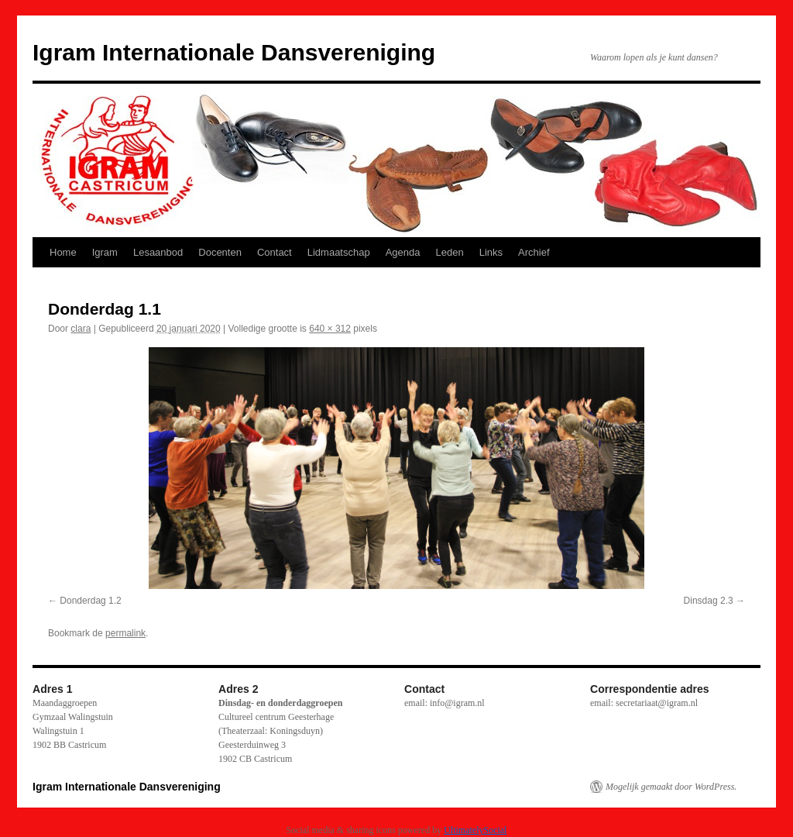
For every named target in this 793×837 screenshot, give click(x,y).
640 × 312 (330, 328)
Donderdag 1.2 (90, 600)
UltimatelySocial (475, 830)
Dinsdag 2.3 (708, 600)
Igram (105, 252)
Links (491, 252)
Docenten (220, 252)
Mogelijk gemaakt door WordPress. (671, 786)
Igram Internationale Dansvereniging (234, 52)
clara (80, 328)
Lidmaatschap (338, 252)
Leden (450, 252)
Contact (274, 252)
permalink (125, 633)
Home (63, 252)
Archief (533, 252)
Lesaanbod (158, 252)
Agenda (403, 252)
